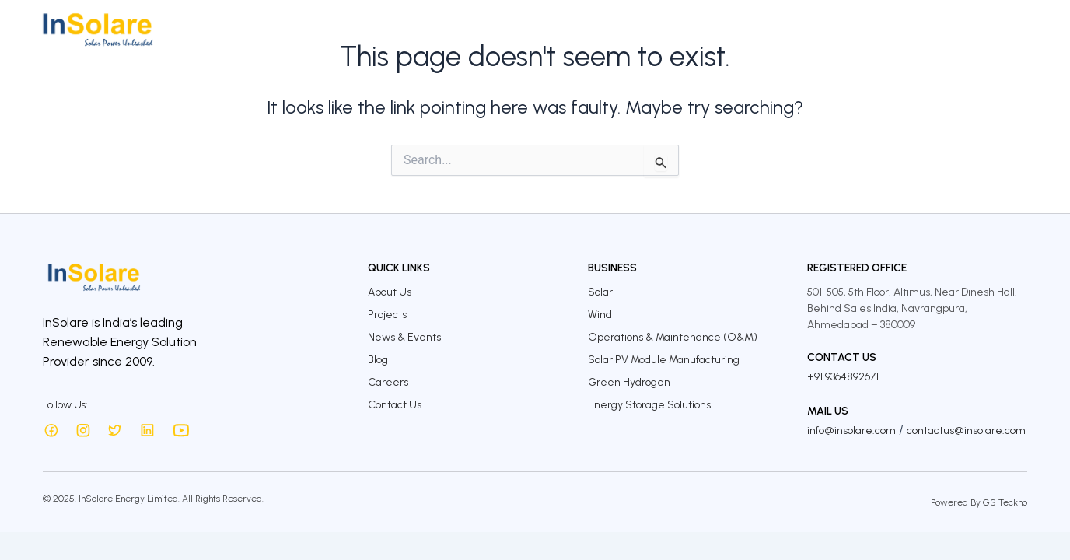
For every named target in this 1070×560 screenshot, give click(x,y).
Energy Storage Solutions (649, 404)
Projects (595, 29)
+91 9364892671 (843, 376)
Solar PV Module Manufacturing (664, 359)
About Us (463, 29)
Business (531, 29)
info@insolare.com (851, 430)
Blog (378, 359)
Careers (935, 29)
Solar (600, 292)
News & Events (404, 337)
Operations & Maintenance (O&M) (672, 337)
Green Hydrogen (629, 382)
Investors (661, 29)
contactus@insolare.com (966, 430)
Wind (600, 314)
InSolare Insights (849, 29)
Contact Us (1007, 29)
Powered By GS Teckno (979, 502)
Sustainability (744, 29)
